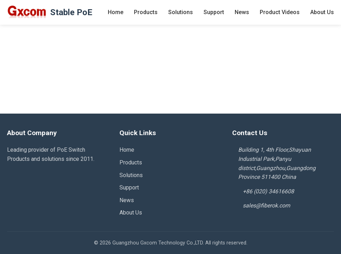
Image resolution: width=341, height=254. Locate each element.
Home (115, 12)
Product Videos (280, 12)
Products (146, 12)
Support (214, 12)
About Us (322, 12)
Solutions (180, 12)
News (242, 12)
